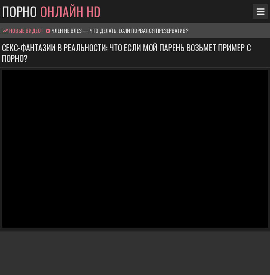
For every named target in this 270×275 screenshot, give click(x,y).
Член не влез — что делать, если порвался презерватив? (119, 30)
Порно (51, 11)
